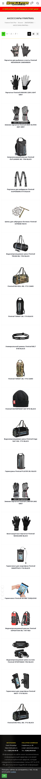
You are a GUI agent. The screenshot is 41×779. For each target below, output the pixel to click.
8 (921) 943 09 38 (13, 750)
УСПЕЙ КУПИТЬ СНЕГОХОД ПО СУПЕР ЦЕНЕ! (20, 9)
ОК (4, 776)
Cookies (13, 772)
